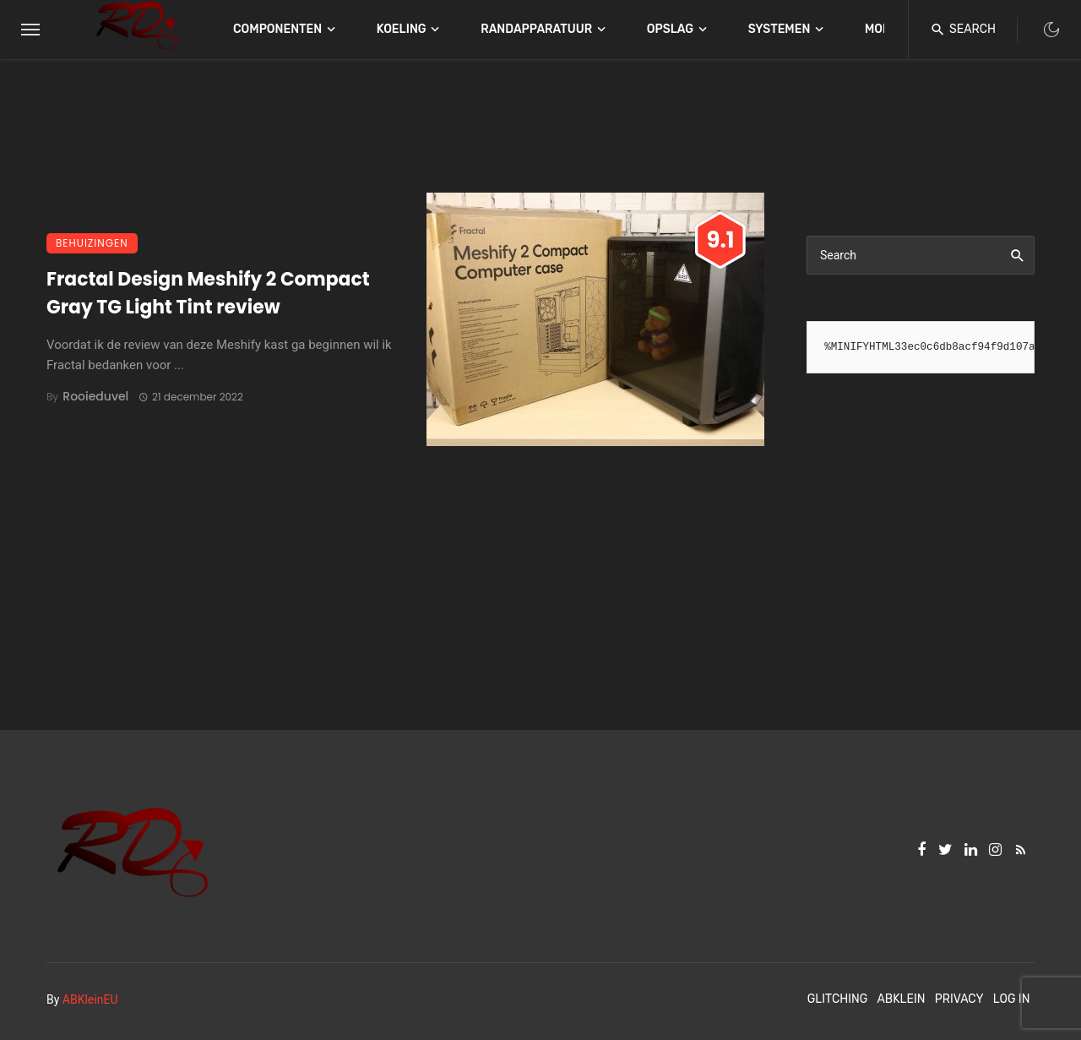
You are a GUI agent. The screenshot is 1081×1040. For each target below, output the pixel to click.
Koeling (401, 29)
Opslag (670, 29)
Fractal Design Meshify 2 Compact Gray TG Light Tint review (208, 293)
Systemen (779, 29)
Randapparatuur (536, 29)
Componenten (277, 29)
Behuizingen (92, 243)
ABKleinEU (90, 999)
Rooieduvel (95, 396)
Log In (1011, 999)
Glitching (837, 999)
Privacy (959, 999)
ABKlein (901, 999)
